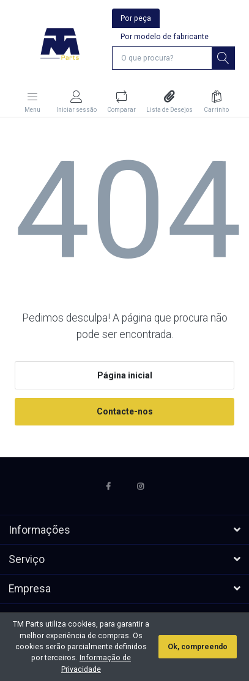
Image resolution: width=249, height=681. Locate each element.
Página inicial (124, 375)
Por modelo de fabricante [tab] (165, 36)
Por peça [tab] (136, 18)
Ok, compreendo (198, 646)
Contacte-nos (125, 411)
